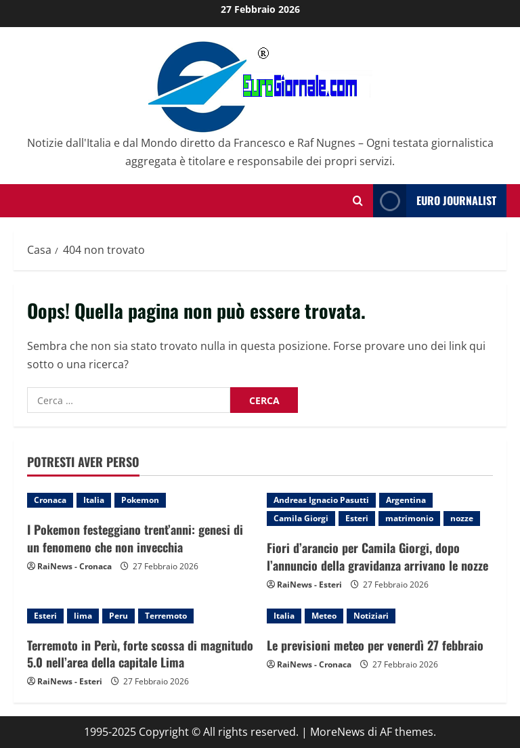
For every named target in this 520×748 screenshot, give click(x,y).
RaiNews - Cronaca (74, 566)
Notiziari (371, 615)
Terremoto (166, 615)
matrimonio (409, 518)
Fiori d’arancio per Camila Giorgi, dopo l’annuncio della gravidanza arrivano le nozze (377, 556)
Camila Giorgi (301, 518)
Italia (93, 500)
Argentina (406, 500)
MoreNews (337, 731)
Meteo (324, 615)
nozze (461, 518)
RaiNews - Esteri (309, 584)
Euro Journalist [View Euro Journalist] (434, 200)
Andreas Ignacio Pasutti (321, 500)
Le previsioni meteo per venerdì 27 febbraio (375, 645)
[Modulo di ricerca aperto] (358, 201)
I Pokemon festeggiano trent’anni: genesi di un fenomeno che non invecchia (135, 538)
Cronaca (50, 500)
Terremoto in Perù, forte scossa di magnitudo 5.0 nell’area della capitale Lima (140, 653)
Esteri (356, 518)
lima (83, 615)
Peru (118, 615)
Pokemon (140, 500)
